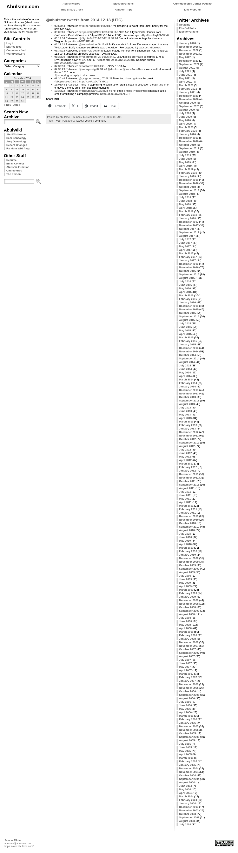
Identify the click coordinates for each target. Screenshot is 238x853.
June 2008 (185, 621)
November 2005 (189, 729)
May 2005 (185, 750)
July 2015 (185, 323)
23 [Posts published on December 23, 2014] (17, 97)
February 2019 (188, 172)
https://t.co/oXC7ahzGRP (115, 93)
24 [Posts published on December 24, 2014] (22, 97)
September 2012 (189, 442)
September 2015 (189, 316)
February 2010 (188, 551)
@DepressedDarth (65, 81)
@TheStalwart (88, 90)
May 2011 (185, 498)
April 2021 (185, 81)
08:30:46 (59, 78)
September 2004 (189, 778)
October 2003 (187, 813)
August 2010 (187, 530)
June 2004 (185, 785)
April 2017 (185, 249)
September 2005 (189, 736)
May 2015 (185, 330)
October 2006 (187, 691)
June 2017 (185, 242)
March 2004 (186, 796)
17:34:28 (102, 90)
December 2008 (188, 600)
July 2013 (185, 407)
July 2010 (185, 533)
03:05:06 (59, 32)
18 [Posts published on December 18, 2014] (28, 93)
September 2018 (189, 190)
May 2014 (185, 372)
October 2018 (187, 186)
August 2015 (187, 319)
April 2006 (185, 712)
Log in (10, 43)
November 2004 (189, 771)
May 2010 (185, 540)
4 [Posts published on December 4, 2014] (27, 85)
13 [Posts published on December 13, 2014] (38, 89)
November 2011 (189, 477)
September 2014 (189, 358)
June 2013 (185, 411)
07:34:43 (102, 69)
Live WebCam (192, 9)
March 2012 (186, 463)
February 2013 (188, 425)
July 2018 (185, 197)
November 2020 (189, 99)
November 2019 (189, 141)
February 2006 (188, 719)
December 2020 (188, 95)
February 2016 (188, 298)
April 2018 (185, 207)
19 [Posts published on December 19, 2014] (33, 93)
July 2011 (185, 491)
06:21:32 (59, 44)
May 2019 (185, 162)
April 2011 (185, 502)
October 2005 (187, 733)
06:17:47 (103, 44)
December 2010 (188, 516)
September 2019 (189, 148)
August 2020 (187, 109)
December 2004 (188, 768)
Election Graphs (123, 3)
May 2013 (185, 414)
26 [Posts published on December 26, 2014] (33, 97)
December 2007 (188, 642)
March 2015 (186, 337)
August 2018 (187, 193)
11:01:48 (59, 84)
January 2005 (187, 764)
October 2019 (187, 144)
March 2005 (186, 757)
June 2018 (185, 200)
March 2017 (186, 253)
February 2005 (188, 761)
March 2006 (186, 715)
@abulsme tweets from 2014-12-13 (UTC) (84, 20)
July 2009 (185, 575)
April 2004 (185, 792)
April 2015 (185, 334)
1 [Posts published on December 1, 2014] (11, 85)
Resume (11, 160)
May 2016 (185, 288)
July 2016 (185, 281)
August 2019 (187, 151)
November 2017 (189, 225)
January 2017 (187, 260)
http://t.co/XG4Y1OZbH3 (120, 59)
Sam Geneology (16, 138)
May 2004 (185, 789)
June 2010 (185, 537)
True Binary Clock (72, 9)
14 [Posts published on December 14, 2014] (6, 93)
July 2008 (185, 617)
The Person (13, 174)
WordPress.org (15, 53)
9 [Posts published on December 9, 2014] (17, 89)
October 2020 (187, 102)
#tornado (137, 56)
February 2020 (188, 130)
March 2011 (186, 505)
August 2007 (187, 656)
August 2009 (187, 572)
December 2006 (188, 684)
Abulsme (184, 24)
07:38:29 (59, 69)
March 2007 (186, 673)
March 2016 (186, 295)
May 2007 (185, 666)
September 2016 (189, 274)
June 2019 (185, 158)
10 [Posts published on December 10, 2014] (22, 89)
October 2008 (187, 607)
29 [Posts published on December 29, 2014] (12, 101)
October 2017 (187, 228)
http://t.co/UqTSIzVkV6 (154, 35)
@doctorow (86, 66)
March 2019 (186, 169)
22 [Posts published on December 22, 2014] (12, 97)
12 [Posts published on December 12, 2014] (33, 89)
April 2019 (185, 165)
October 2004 (187, 775)
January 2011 (187, 512)
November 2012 (189, 435)
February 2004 (188, 799)
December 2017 (188, 221)
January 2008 (187, 638)
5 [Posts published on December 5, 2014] (33, 85)
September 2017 (189, 232)
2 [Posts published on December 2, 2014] (17, 85)
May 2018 (185, 204)
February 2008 (188, 635)
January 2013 (187, 428)
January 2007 (187, 680)
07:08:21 (107, 78)
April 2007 (185, 670)
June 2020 (185, 116)
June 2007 (185, 663)
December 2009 (188, 558)
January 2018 (187, 218)
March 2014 (186, 379)
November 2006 (189, 687)
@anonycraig (87, 69)
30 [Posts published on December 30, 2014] (17, 101)
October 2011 (187, 481)
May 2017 (185, 246)
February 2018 (188, 214)
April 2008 (185, 628)
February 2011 (188, 509)
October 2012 (187, 439)
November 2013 (189, 393)
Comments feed (16, 50)
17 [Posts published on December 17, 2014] (22, 93)
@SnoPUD (85, 50)
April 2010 (185, 544)
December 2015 (188, 305)
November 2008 (189, 603)
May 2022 (185, 57)
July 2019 (185, 155)
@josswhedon (88, 44)
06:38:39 (59, 56)
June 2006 (185, 705)
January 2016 (187, 302)
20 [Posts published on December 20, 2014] (38, 93)
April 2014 (185, 376)
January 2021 (187, 92)
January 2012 (187, 470)
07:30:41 (99, 66)
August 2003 (187, 820)
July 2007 (185, 659)
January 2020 (187, 134)
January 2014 (187, 386)
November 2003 (189, 810)
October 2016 (187, 270)
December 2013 (188, 390)
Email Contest (15, 163)
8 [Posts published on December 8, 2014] (11, 89)
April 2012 (185, 460)
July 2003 (185, 824)
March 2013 (186, 421)
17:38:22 (59, 90)
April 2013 (185, 418)
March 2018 (186, 211)
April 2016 (185, 291)
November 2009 (189, 561)
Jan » (16, 104)
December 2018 (188, 179)
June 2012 (185, 453)
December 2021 (188, 60)
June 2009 (185, 579)
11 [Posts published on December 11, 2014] (28, 89)
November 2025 (189, 46)
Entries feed (13, 46)
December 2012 (188, 432)
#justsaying (61, 75)
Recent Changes (16, 145)
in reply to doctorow (82, 75)
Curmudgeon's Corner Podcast (192, 3)
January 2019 (187, 176)
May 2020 (185, 120)
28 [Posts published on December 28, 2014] (6, 101)
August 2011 (187, 488)
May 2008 (185, 624)
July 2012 (185, 449)
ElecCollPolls (187, 28)
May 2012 (185, 456)
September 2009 (189, 568)
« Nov (7, 104)
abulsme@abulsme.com (18, 843)
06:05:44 (107, 56)
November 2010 (189, 519)
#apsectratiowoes (150, 47)
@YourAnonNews (134, 69)
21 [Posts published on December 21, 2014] (6, 97)
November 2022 (189, 53)
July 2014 (185, 365)
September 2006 (189, 694)
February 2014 (188, 383)
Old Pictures (14, 170)
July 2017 (185, 239)
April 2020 (185, 123)
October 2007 (187, 649)
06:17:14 (59, 38)
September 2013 (189, 400)
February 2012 (188, 467)
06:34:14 (59, 50)
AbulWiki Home (16, 134)
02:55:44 (59, 25)
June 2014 (185, 369)
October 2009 (187, 565)
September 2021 (189, 64)
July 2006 (185, 701)
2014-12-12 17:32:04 (105, 38)
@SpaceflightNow (90, 32)
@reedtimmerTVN (90, 56)
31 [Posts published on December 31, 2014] (22, 101)
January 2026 (187, 43)
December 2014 (188, 348)
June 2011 (185, 495)
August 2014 (187, 362)
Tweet (57, 120)
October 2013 (187, 397)
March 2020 (186, 127)
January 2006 (187, 722)
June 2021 (185, 74)
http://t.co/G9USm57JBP (69, 63)
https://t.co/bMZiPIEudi (79, 41)
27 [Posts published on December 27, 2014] (38, 97)
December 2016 (188, 263)
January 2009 (187, 596)
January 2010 (187, 554)
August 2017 (187, 235)
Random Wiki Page (18, 148)
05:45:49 (98, 50)
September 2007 (189, 652)
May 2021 (185, 78)
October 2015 (187, 312)
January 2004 (187, 803)
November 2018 (189, 183)
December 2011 (188, 474)
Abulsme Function (17, 167)
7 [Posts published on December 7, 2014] (6, 89)
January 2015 (187, 344)
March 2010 (186, 547)
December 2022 (188, 50)
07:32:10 (59, 66)
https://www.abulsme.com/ (19, 846)
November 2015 (189, 309)
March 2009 (186, 589)
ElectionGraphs (189, 31)
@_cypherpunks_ (90, 78)
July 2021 (185, 71)
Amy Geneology (16, 141)
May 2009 (185, 582)
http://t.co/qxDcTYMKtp (93, 81)
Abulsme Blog (71, 3)
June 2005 (185, 747)
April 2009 (185, 586)
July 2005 (185, 743)
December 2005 (188, 726)
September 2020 (189, 106)
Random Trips (123, 9)
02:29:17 (106, 25)
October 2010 (187, 523)
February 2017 (188, 256)
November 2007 (189, 645)
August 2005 (187, 740)
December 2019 (188, 137)
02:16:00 (107, 32)
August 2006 (187, 698)
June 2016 (185, 284)
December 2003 (188, 806)
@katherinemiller (89, 25)
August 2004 (187, 782)
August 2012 (187, 446)
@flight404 (85, 38)
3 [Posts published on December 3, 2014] (22, 85)
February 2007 (188, 677)
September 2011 (189, 484)
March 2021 (186, 85)
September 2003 (189, 817)
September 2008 (189, 610)
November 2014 (189, 351)
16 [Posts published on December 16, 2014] (17, 93)
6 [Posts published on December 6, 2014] (38, 85)
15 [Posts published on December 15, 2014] (12, 93)
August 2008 (187, 614)
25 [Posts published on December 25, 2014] (28, 97)
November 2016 (189, 267)
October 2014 (187, 355)
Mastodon (32, 31)
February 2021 (188, 88)
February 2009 (188, 593)
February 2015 (188, 341)
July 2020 (185, 113)
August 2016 (187, 277)
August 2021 (187, 67)
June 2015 (185, 327)
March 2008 (186, 631)
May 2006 (185, 708)
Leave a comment (95, 120)
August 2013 (187, 404)
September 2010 (189, 526)
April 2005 (185, 754)
